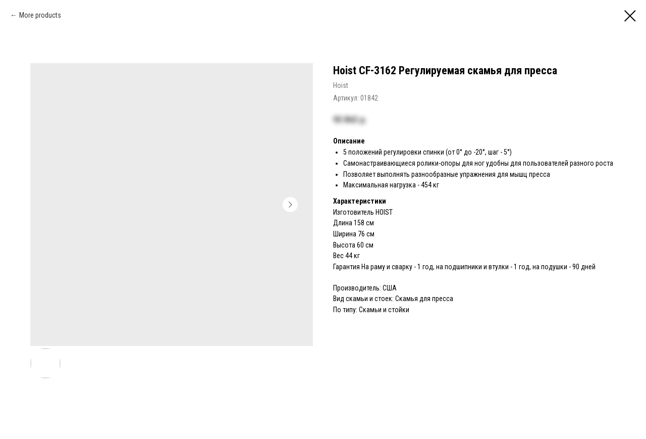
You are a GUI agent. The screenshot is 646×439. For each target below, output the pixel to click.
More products (40, 15)
